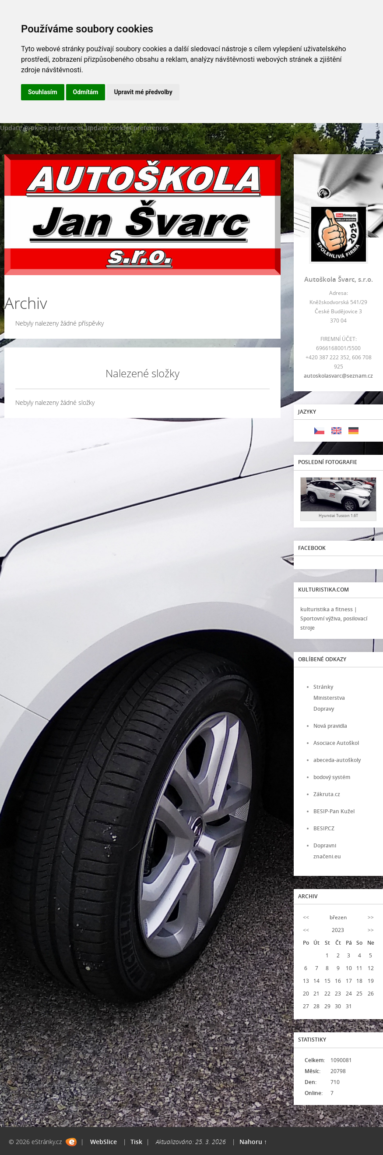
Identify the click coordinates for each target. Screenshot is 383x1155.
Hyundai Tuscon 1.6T (338, 515)
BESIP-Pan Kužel (334, 811)
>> (371, 917)
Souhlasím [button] (42, 92)
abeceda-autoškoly (337, 760)
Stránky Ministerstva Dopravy (329, 697)
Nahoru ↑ (253, 1141)
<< (306, 917)
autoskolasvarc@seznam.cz (338, 375)
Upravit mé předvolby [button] (143, 92)
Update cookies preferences (42, 128)
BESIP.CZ (323, 828)
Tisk (136, 1141)
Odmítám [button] (85, 92)
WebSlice (103, 1141)
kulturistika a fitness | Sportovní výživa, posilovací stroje (333, 618)
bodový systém (331, 777)
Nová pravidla (330, 726)
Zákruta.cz (326, 794)
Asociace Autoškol (336, 743)
